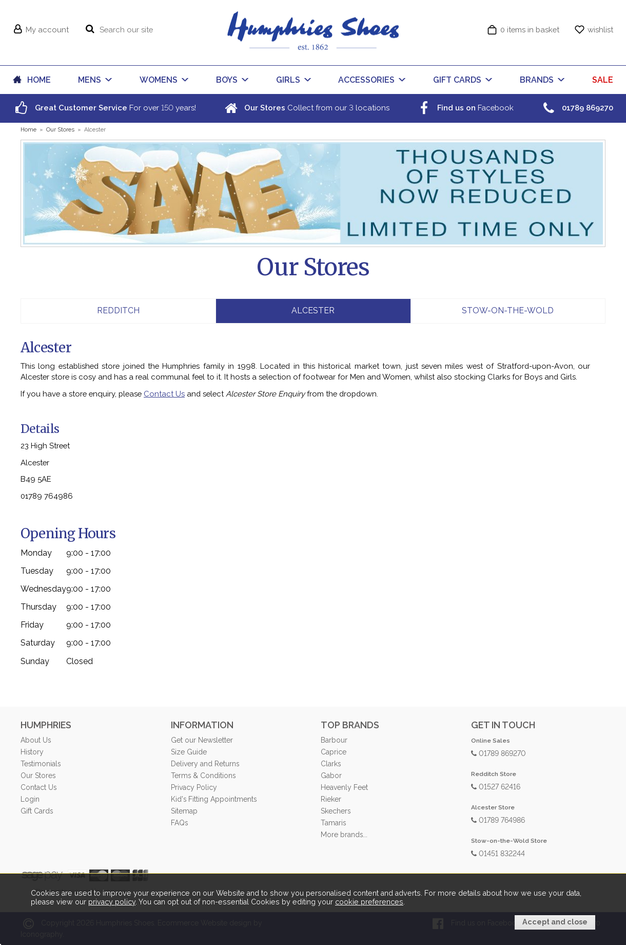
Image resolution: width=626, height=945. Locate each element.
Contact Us (164, 393)
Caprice (333, 752)
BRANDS (537, 80)
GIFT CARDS (457, 80)
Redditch (118, 310)
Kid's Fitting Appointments (214, 799)
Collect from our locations (305, 107)
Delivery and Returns (205, 764)
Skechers (335, 811)
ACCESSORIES (366, 80)
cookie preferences (369, 902)
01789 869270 (498, 753)
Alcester (313, 310)
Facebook (464, 107)
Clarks (331, 764)
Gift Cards (37, 811)
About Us (36, 740)
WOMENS (159, 80)
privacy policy (111, 902)
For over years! (104, 107)
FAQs (179, 823)
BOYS (227, 80)
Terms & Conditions (203, 775)
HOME (39, 80)
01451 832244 (498, 853)
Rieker (331, 799)
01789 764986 (498, 819)
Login (30, 799)
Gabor (331, 775)
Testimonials (41, 764)
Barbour (334, 740)
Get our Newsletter (202, 740)
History (32, 752)
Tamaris (333, 823)
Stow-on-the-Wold (508, 310)
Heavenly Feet (344, 787)
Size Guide (189, 752)
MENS (89, 80)
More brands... (344, 834)
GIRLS (288, 80)
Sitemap (184, 811)
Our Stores (38, 775)
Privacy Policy (194, 787)
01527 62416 (495, 786)
